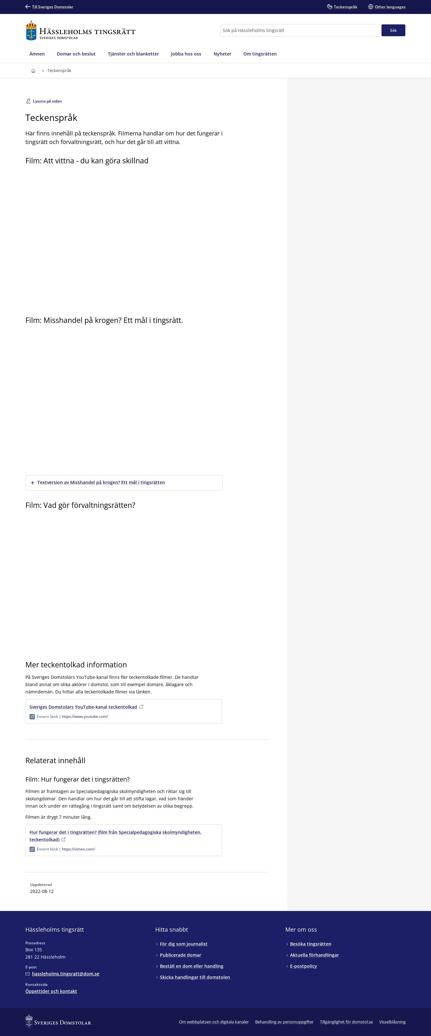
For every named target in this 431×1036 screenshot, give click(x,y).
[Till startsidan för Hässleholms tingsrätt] (80, 30)
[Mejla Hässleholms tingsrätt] (62, 973)
